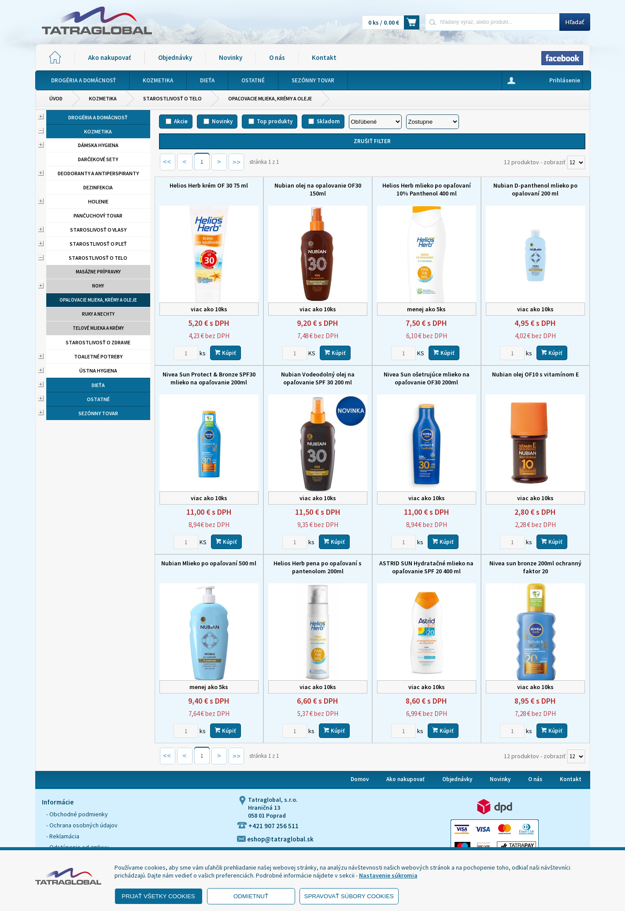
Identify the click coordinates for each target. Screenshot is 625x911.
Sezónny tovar (98, 413)
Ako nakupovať (109, 57)
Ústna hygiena (98, 370)
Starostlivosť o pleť (98, 243)
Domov (360, 779)
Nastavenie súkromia (388, 875)
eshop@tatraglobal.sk (275, 839)
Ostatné (98, 399)
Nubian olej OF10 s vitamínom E (535, 374)
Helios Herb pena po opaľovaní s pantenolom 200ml (318, 567)
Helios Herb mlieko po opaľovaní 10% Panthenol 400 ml (426, 189)
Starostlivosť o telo (172, 98)
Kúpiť (225, 353)
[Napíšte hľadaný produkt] (492, 21)
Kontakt (324, 57)
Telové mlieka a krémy (98, 328)
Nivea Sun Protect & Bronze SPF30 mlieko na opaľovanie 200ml (209, 378)
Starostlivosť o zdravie (98, 342)
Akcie (181, 121)
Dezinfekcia (98, 187)
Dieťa (98, 385)
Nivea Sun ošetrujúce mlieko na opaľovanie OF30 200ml (427, 378)
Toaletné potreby (98, 356)
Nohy (98, 286)
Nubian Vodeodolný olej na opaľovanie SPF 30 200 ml (318, 378)
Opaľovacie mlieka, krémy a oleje (270, 98)
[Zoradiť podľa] (375, 121)
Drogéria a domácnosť (98, 117)
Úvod (56, 98)
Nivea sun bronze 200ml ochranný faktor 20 (535, 567)
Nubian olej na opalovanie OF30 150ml (317, 189)
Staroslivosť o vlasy (98, 229)
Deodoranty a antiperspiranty (98, 173)
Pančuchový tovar (98, 215)
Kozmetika (103, 98)
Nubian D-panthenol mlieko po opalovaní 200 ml (535, 189)
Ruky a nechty (98, 314)
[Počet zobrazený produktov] (576, 162)
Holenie (98, 201)
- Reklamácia (62, 836)
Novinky (230, 57)
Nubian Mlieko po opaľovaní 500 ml (208, 563)
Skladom (328, 121)
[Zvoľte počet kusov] (186, 353)
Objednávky (175, 57)
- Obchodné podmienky (77, 814)
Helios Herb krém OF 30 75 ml (209, 185)
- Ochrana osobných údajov (82, 825)
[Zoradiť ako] (432, 121)
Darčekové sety (98, 159)
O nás (277, 57)
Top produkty (274, 121)
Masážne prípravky (98, 272)
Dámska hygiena (98, 145)
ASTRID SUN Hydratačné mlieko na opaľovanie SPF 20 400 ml (426, 567)
